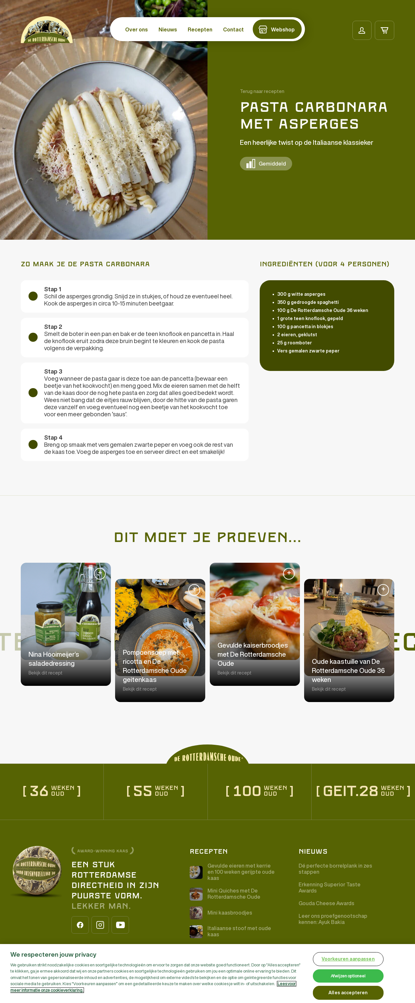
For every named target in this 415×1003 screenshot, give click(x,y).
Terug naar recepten (262, 91)
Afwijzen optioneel (348, 976)
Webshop (283, 29)
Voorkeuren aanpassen (348, 959)
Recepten (200, 29)
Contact (233, 29)
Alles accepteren (348, 992)
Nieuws (168, 29)
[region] (207, 973)
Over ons (136, 29)
